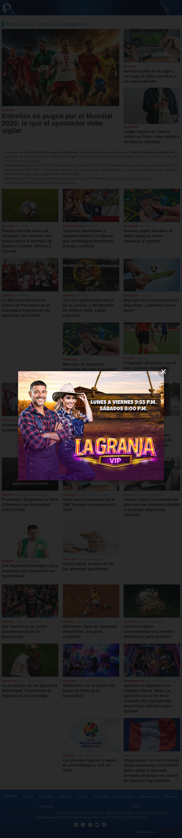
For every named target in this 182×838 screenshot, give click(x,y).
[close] (163, 371)
